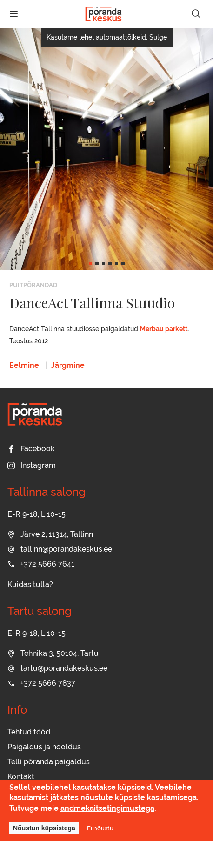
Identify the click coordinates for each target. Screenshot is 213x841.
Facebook (31, 448)
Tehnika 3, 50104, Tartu (53, 653)
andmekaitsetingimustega (107, 808)
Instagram (31, 465)
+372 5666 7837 (41, 683)
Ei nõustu (100, 828)
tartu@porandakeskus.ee (57, 668)
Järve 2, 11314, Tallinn (50, 534)
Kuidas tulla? (30, 584)
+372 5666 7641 (40, 564)
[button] (90, 263)
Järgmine (68, 365)
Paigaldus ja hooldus (44, 746)
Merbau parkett (163, 329)
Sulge (158, 37)
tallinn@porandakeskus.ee (59, 549)
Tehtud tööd (28, 732)
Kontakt (20, 776)
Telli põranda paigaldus (48, 761)
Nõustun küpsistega (44, 828)
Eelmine (24, 365)
